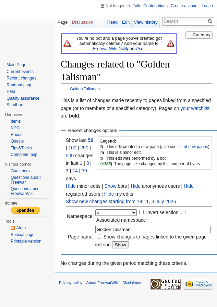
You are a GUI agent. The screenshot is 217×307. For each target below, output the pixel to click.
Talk (136, 5)
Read (112, 22)
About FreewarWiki (102, 283)
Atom (21, 227)
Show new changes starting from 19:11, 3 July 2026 (121, 201)
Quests (17, 141)
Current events (20, 71)
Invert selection (162, 212)
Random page (19, 85)
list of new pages (193, 146)
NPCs (16, 127)
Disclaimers (132, 283)
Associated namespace (121, 220)
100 (72, 147)
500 (70, 155)
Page (62, 22)
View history (146, 22)
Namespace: (80, 216)
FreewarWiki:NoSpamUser (119, 48)
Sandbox (15, 104)
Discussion (82, 22)
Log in (207, 5)
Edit (126, 22)
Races (16, 134)
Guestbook (21, 171)
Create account (184, 5)
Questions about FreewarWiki (25, 191)
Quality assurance (23, 98)
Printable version (26, 241)
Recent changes (21, 78)
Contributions (155, 5)
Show (111, 186)
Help (11, 91)
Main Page (16, 64)
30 (84, 170)
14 (75, 170)
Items (16, 121)
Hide (71, 186)
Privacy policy (70, 283)
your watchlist (194, 108)
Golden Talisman (85, 88)
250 (84, 147)
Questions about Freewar (25, 180)
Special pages (23, 234)
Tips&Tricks (21, 148)
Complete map (24, 154)
